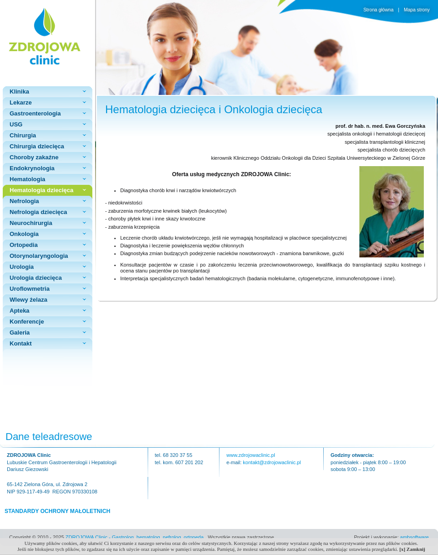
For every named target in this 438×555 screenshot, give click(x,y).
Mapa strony (417, 9)
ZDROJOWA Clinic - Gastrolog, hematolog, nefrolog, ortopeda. (135, 537)
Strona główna (379, 9)
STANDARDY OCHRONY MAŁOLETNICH (57, 511)
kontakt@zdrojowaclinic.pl (272, 462)
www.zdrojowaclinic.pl (250, 455)
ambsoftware (414, 537)
